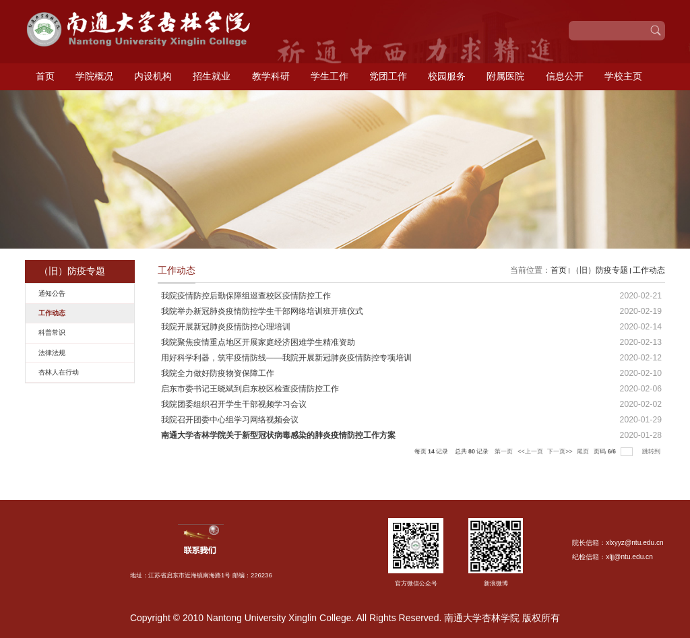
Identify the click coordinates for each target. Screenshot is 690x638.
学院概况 (94, 76)
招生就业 (211, 76)
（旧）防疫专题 (599, 270)
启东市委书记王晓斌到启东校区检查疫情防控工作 (250, 388)
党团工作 (388, 76)
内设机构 (153, 76)
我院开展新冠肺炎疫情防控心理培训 (225, 326)
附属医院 (505, 76)
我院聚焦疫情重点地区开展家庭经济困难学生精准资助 (258, 342)
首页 (45, 76)
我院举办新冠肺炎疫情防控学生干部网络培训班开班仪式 (262, 311)
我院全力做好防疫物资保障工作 (217, 373)
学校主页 (623, 76)
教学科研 (271, 76)
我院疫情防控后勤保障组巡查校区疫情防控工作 (246, 295)
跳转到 (652, 451)
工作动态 (649, 270)
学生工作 (329, 76)
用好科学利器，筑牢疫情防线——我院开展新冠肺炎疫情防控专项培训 (286, 357)
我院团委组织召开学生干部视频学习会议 (234, 404)
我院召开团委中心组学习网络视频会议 (230, 419)
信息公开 (565, 76)
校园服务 (447, 76)
